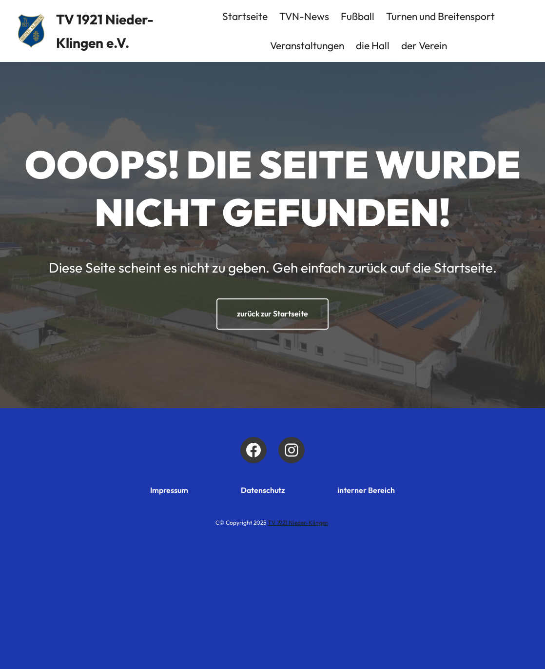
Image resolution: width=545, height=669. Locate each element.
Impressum (169, 490)
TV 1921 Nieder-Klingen (298, 522)
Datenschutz (263, 490)
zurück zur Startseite (272, 313)
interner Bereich (366, 490)
